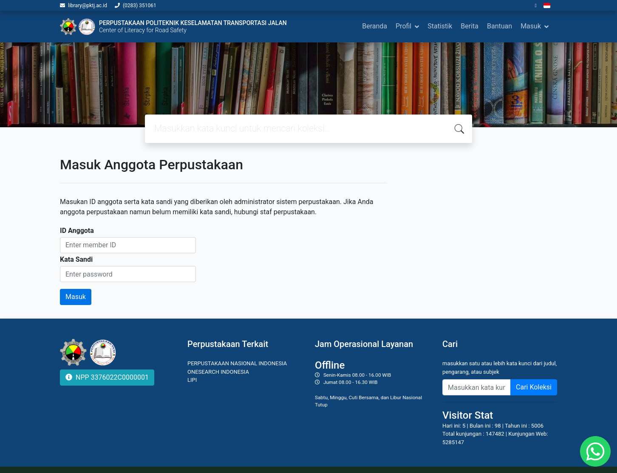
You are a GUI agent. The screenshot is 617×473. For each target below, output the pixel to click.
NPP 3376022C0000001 (107, 377)
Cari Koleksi (534, 387)
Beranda (374, 26)
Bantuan (499, 26)
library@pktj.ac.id (87, 5)
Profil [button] (403, 26)
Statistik (439, 26)
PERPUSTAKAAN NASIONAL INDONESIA (237, 363)
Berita (469, 26)
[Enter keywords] (476, 387)
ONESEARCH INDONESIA (218, 372)
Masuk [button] (531, 26)
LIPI (192, 380)
